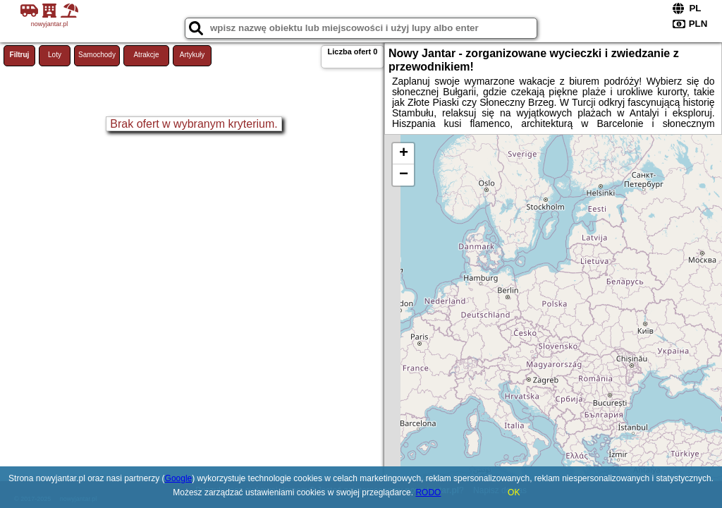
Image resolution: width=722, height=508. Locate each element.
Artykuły (192, 55)
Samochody (97, 55)
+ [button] (403, 153)
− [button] (403, 175)
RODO (428, 492)
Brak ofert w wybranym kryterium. (193, 124)
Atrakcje (146, 55)
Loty (54, 55)
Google (178, 478)
